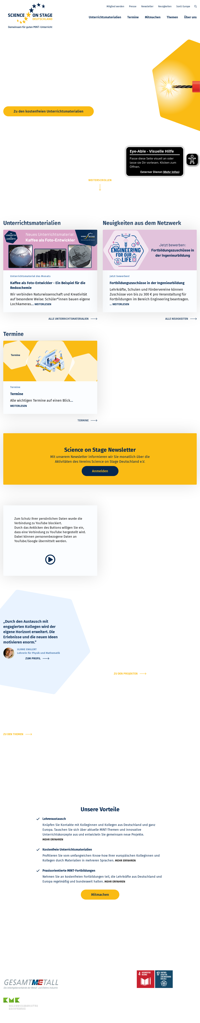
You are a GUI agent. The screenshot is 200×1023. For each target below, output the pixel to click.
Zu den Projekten (126, 673)
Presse (132, 6)
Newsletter (147, 6)
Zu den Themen (13, 734)
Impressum (49, 1018)
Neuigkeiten (165, 6)
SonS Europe (183, 6)
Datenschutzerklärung (28, 1018)
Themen (172, 17)
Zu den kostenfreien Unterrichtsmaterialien (48, 111)
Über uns (190, 17)
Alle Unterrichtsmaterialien (69, 318)
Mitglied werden (115, 6)
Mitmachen (152, 17)
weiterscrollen (100, 180)
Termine (133, 17)
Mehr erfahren (52, 839)
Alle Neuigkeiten (176, 318)
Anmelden (100, 471)
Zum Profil (33, 658)
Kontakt (9, 1018)
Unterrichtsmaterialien (105, 17)
